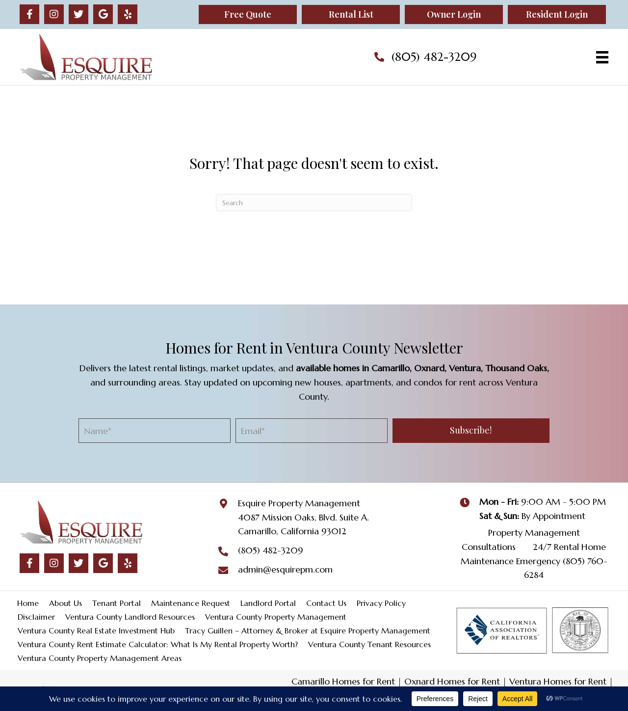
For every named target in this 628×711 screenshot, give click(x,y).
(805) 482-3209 (434, 57)
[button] (29, 14)
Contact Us (326, 603)
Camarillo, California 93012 (292, 531)
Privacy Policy (381, 603)
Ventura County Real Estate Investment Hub (96, 630)
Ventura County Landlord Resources (130, 617)
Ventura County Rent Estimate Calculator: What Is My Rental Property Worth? (158, 644)
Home (28, 603)
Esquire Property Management (299, 503)
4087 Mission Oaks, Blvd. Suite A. (303, 517)
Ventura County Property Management (275, 617)
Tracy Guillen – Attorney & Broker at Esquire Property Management (307, 630)
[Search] (314, 202)
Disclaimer (36, 617)
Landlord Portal (268, 603)
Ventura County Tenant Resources (369, 644)
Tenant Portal (116, 603)
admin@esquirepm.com (285, 569)
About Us (65, 603)
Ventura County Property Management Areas (100, 658)
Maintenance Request (190, 603)
